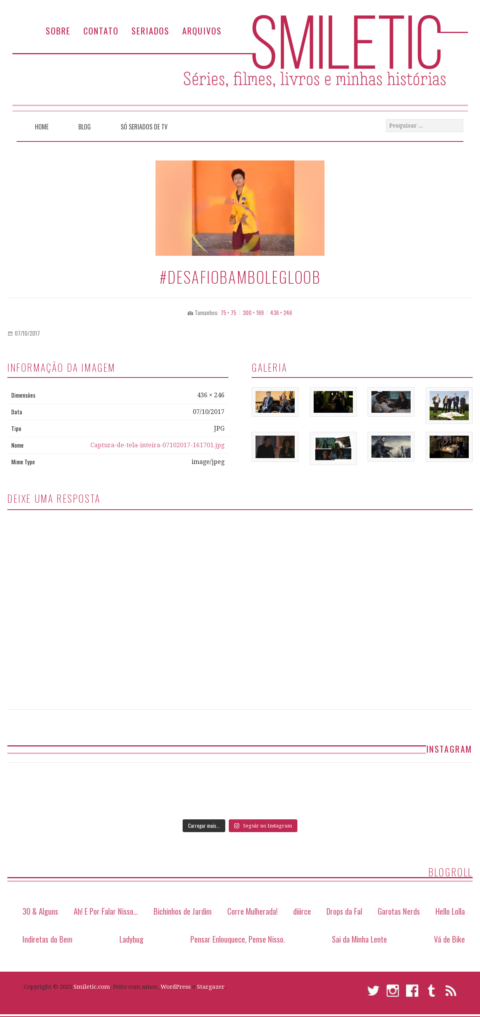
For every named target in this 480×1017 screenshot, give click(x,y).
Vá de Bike (449, 939)
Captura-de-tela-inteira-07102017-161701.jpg (157, 445)
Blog (84, 126)
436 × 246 (281, 313)
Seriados (150, 30)
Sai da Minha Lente (359, 939)
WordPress (176, 986)
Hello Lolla (450, 911)
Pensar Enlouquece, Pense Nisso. (237, 939)
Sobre (58, 30)
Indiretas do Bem (47, 939)
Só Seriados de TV (144, 126)
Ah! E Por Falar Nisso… (106, 911)
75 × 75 (228, 313)
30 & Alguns (40, 911)
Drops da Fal (344, 911)
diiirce (302, 911)
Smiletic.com (92, 986)
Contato (101, 30)
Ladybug (131, 939)
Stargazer (210, 986)
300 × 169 (253, 313)
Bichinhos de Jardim (183, 911)
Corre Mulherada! (252, 911)
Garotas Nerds (399, 911)
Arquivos (202, 30)
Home (41, 126)
